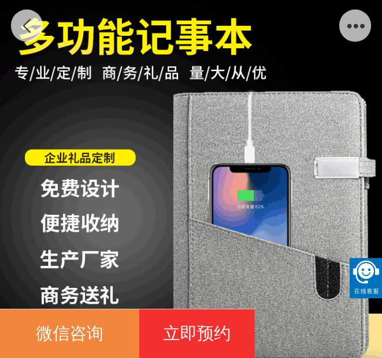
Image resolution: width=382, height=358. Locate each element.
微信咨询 (69, 333)
